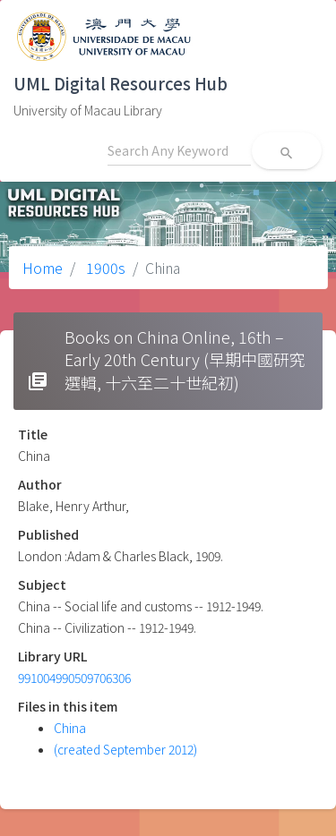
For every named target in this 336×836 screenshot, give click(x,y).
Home (42, 267)
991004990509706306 (74, 678)
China (70, 728)
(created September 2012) (125, 749)
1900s (103, 267)
